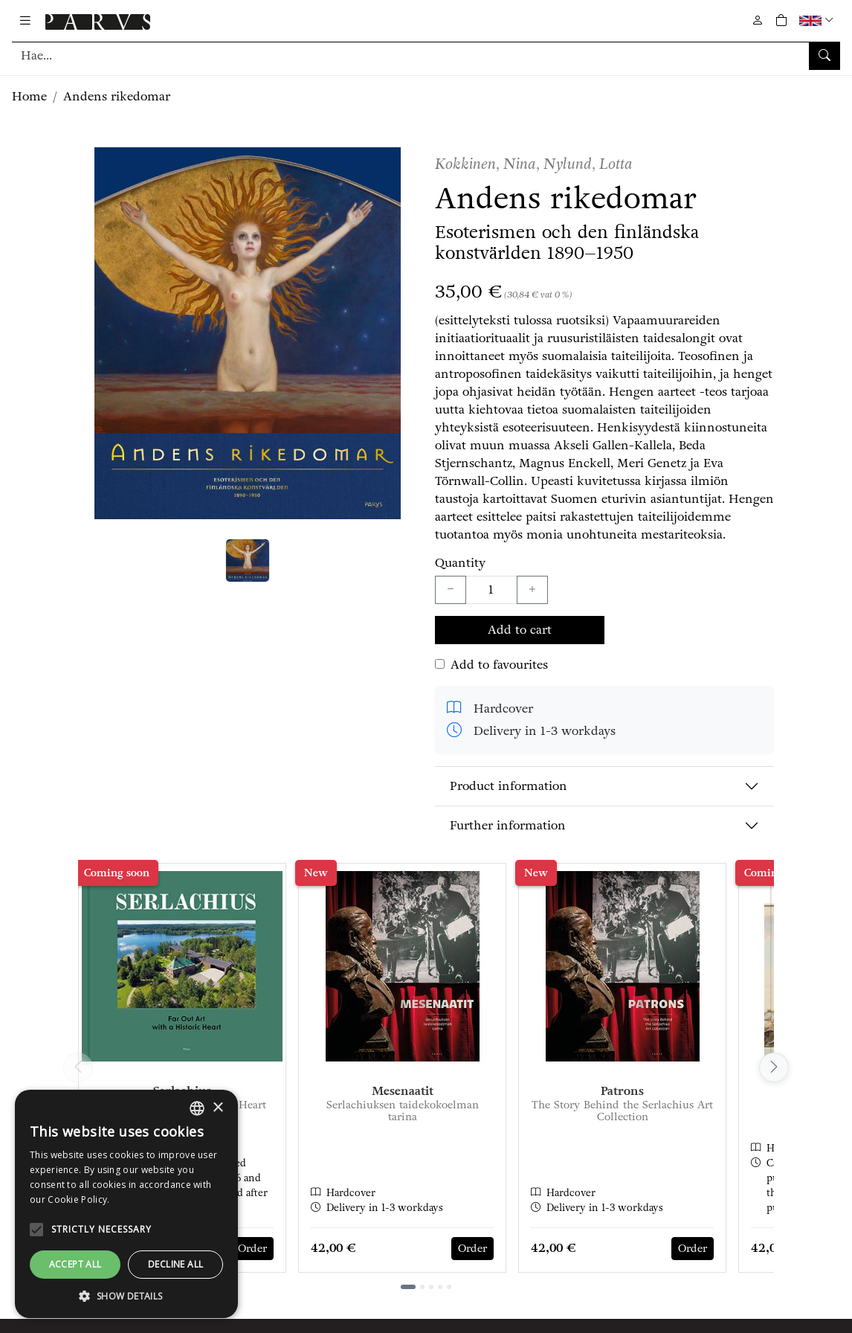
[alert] (126, 1204)
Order (252, 1248)
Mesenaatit (402, 1090)
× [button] (217, 1108)
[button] (818, 20)
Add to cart (520, 629)
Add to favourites (499, 664)
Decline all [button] (175, 1264)
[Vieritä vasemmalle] (78, 1067)
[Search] (426, 55)
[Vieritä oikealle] (774, 1067)
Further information (508, 825)
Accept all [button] (75, 1264)
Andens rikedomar (116, 96)
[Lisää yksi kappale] (532, 590)
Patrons (622, 1090)
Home (29, 96)
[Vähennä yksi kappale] (450, 590)
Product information (508, 785)
